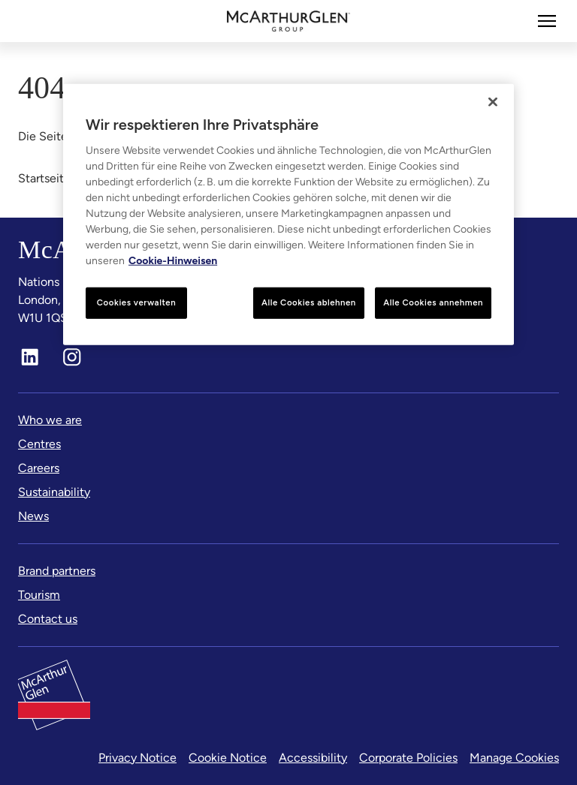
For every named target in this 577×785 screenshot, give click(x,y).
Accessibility (313, 757)
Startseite (44, 178)
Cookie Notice (228, 757)
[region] (288, 214)
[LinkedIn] (30, 357)
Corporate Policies (408, 757)
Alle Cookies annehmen (433, 302)
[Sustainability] (54, 492)
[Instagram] (72, 357)
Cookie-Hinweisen (172, 260)
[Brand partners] (56, 571)
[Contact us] (47, 619)
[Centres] (39, 444)
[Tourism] (39, 595)
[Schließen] (492, 102)
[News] (33, 516)
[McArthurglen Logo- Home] (289, 21)
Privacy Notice (137, 757)
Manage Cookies (514, 757)
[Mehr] (547, 21)
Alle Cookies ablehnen (308, 302)
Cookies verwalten (136, 302)
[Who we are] (50, 420)
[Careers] (38, 468)
